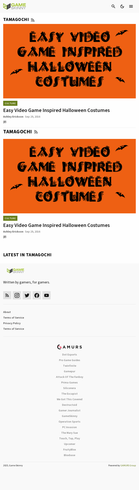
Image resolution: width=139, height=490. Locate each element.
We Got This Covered (69, 399)
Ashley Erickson (13, 116)
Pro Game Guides (69, 360)
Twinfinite (69, 365)
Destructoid (69, 405)
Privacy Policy (12, 323)
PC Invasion (69, 427)
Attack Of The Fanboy (69, 377)
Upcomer (69, 444)
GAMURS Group (128, 465)
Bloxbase (69, 455)
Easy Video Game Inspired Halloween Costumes (56, 110)
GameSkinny (69, 416)
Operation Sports (69, 421)
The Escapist (69, 393)
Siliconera (69, 388)
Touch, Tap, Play (69, 438)
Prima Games (69, 382)
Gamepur (69, 371)
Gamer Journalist (69, 410)
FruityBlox (69, 449)
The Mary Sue (69, 433)
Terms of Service (13, 317)
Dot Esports (69, 354)
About (7, 312)
